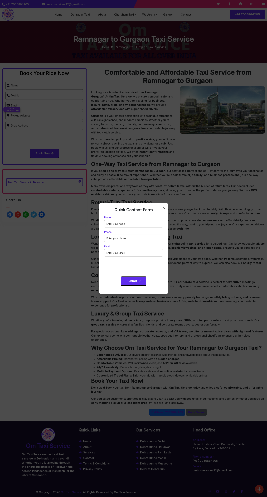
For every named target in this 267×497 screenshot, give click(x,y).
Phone (108, 231)
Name (107, 217)
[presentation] (130, 266)
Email (107, 246)
